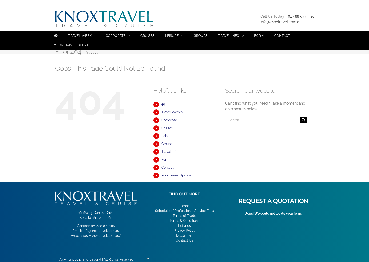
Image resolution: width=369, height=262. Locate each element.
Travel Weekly (172, 112)
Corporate (169, 120)
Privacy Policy (184, 230)
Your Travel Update (176, 175)
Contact (167, 167)
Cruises (167, 128)
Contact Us (184, 240)
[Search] (303, 120)
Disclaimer (184, 235)
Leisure (166, 136)
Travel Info (169, 151)
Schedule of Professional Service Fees (184, 211)
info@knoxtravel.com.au (281, 22)
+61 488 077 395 (300, 16)
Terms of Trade (184, 216)
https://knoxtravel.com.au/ (100, 236)
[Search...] (262, 120)
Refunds (184, 225)
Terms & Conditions (184, 221)
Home (184, 206)
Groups (166, 144)
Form (165, 159)
